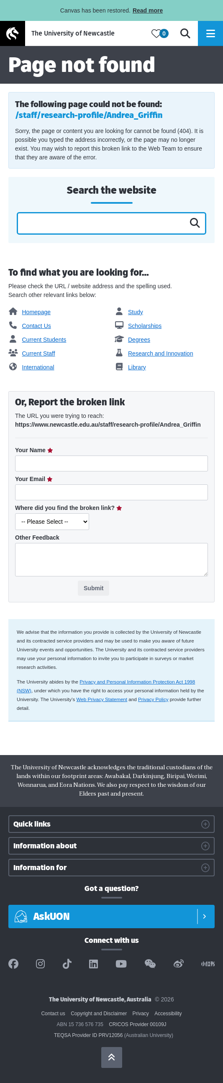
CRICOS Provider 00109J (137, 1024)
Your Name (31, 450)
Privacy (141, 1013)
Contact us (53, 1013)
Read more (148, 10)
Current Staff (31, 353)
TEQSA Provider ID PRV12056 (88, 1035)
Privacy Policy (153, 699)
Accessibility (168, 1013)
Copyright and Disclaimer (99, 1013)
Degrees (132, 339)
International (31, 367)
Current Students (37, 339)
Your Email (31, 479)
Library (130, 367)
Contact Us (29, 326)
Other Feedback (37, 537)
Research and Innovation (154, 353)
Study (129, 312)
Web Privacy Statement (102, 699)
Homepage (29, 312)
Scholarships (138, 326)
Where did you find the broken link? (65, 507)
